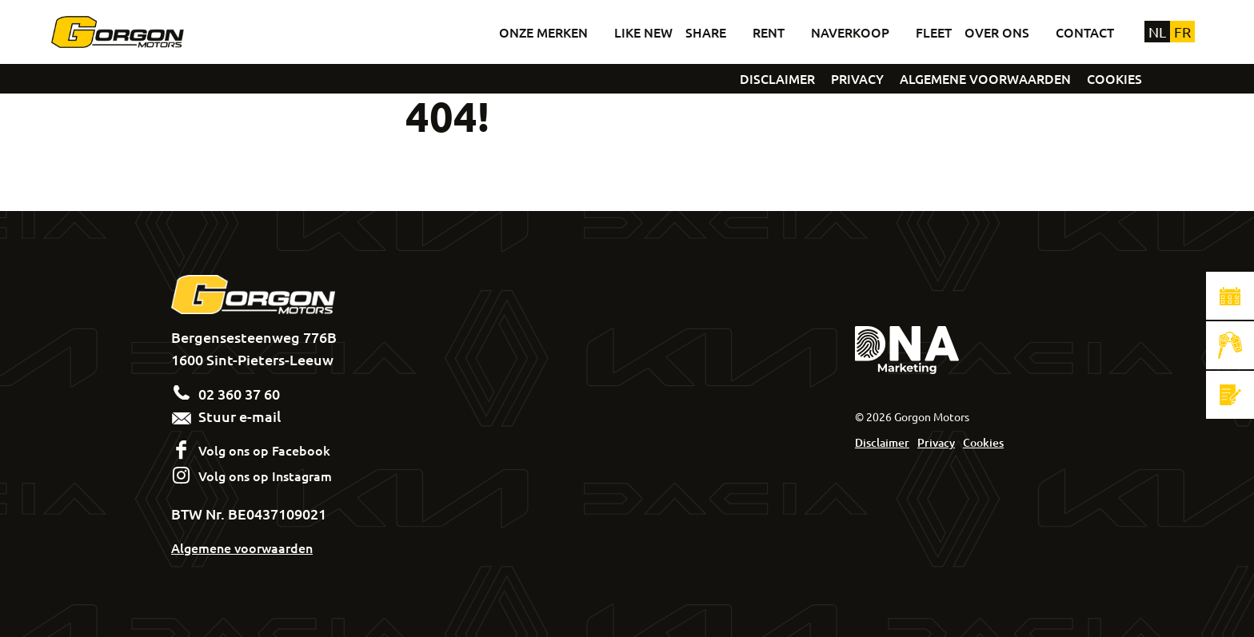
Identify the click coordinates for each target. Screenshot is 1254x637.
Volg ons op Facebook (264, 450)
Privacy (936, 442)
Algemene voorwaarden (242, 547)
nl (1157, 31)
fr (1182, 31)
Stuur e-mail (226, 416)
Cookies (983, 442)
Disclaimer (882, 442)
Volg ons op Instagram (265, 475)
